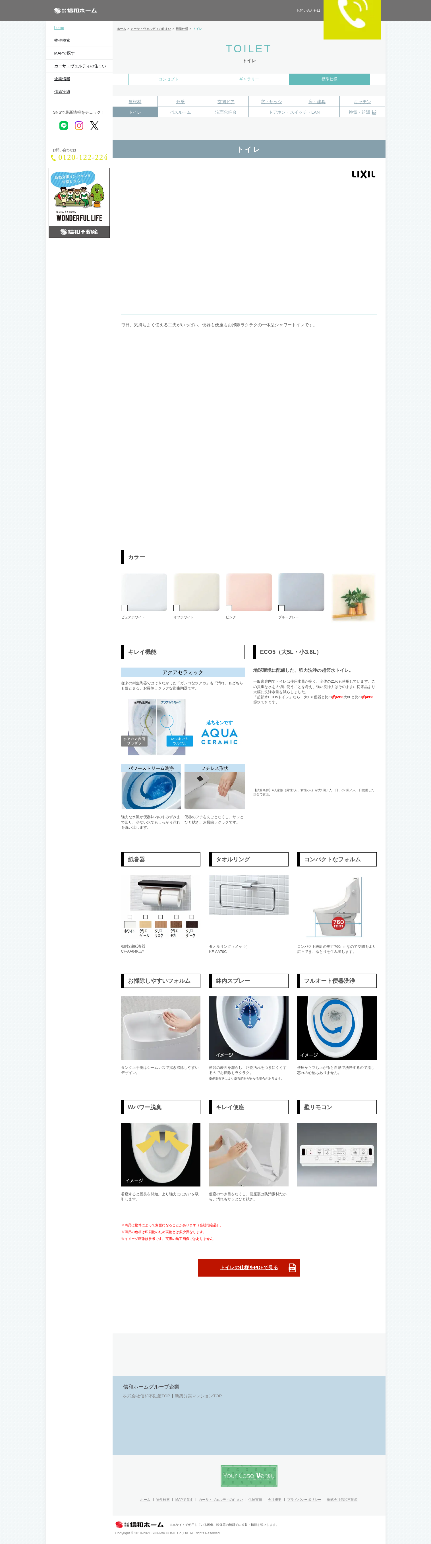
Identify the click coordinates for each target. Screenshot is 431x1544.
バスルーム (180, 112)
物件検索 (62, 40)
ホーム (145, 1499)
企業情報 (62, 78)
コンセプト (169, 79)
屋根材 (135, 101)
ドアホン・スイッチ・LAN (294, 112)
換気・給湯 (362, 112)
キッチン (362, 101)
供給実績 (62, 91)
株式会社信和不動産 (342, 1499)
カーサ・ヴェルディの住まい (80, 66)
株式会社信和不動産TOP (146, 1395)
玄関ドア (226, 101)
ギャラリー (249, 79)
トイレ (135, 112)
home (59, 27)
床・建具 (317, 101)
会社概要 (274, 1499)
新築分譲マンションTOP (198, 1395)
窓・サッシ (271, 101)
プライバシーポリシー (304, 1499)
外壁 (180, 101)
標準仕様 (329, 79)
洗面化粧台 (226, 112)
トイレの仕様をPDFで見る (258, 1268)
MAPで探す (64, 53)
